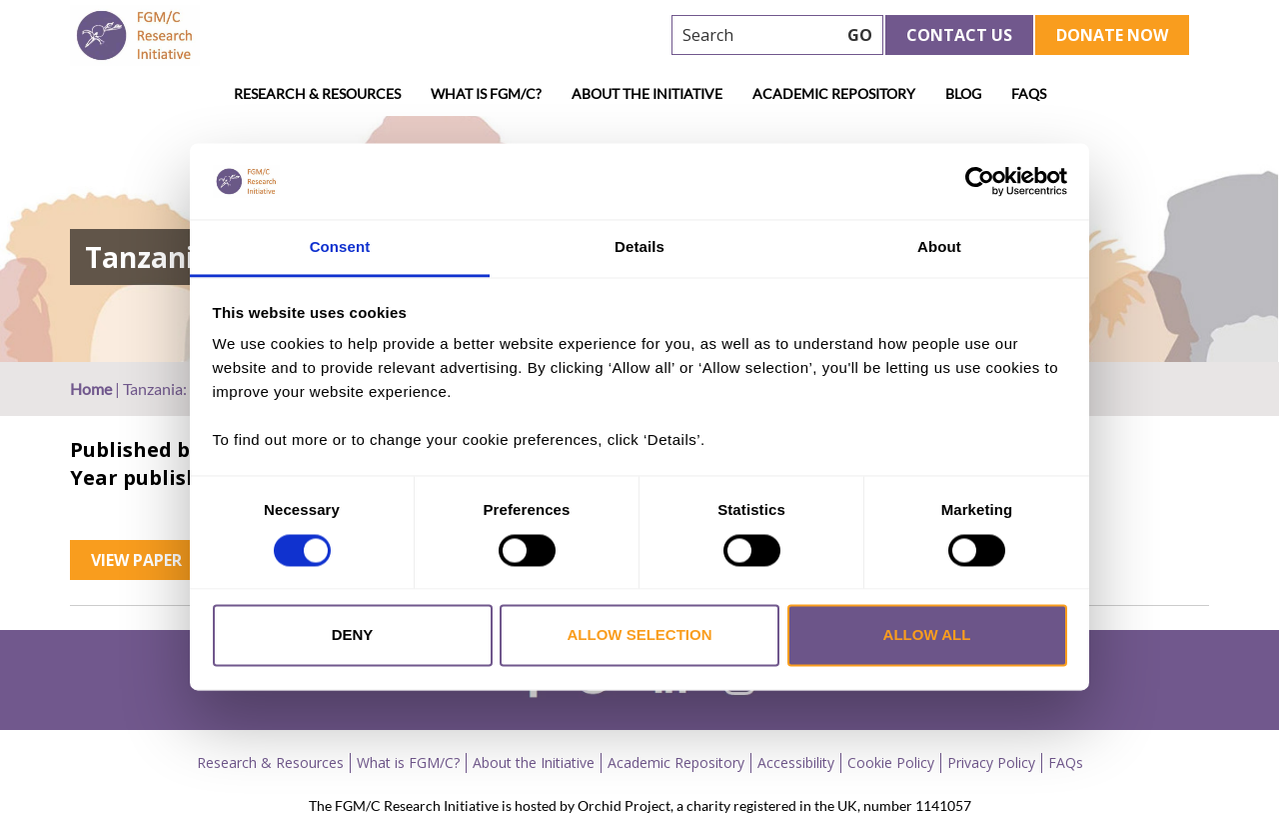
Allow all (927, 635)
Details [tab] (639, 247)
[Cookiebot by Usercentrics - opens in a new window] (979, 181)
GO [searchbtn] (859, 35)
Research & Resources (317, 93)
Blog (963, 93)
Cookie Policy (890, 762)
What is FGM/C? (486, 93)
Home (91, 388)
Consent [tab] (340, 247)
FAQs (1028, 93)
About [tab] (939, 247)
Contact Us (959, 35)
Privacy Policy (991, 762)
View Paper (136, 560)
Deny (353, 635)
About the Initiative (647, 93)
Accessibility (795, 762)
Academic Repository (833, 93)
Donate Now (1112, 35)
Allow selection (640, 635)
